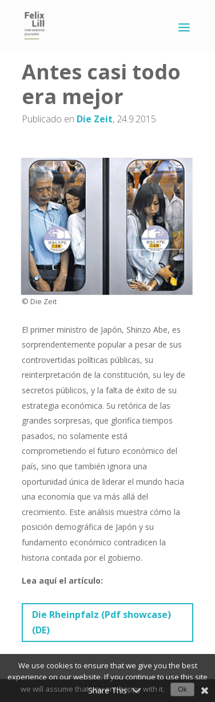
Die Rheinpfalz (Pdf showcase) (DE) (101, 622)
